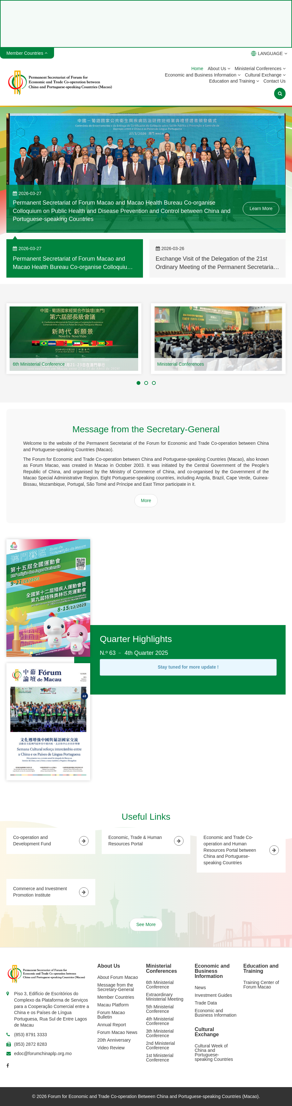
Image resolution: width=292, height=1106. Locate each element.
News (200, 987)
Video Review (110, 1047)
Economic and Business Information (203, 74)
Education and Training (234, 81)
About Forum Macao (117, 977)
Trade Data (206, 1002)
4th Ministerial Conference (160, 1021)
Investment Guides (213, 995)
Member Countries (115, 997)
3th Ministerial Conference (160, 1033)
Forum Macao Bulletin (111, 1015)
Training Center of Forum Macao (261, 984)
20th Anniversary (113, 1040)
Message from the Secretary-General (115, 987)
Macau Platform (113, 1004)
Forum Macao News (117, 1032)
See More (146, 924)
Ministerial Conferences (260, 68)
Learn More (260, 208)
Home (197, 68)
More (146, 500)
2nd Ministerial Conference (160, 1045)
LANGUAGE (269, 53)
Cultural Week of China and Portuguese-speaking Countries (214, 1052)
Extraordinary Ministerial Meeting (165, 997)
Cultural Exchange (265, 74)
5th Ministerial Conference (160, 1009)
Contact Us (275, 81)
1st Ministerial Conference (160, 1057)
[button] (138, 383)
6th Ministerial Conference (39, 364)
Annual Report (111, 1024)
